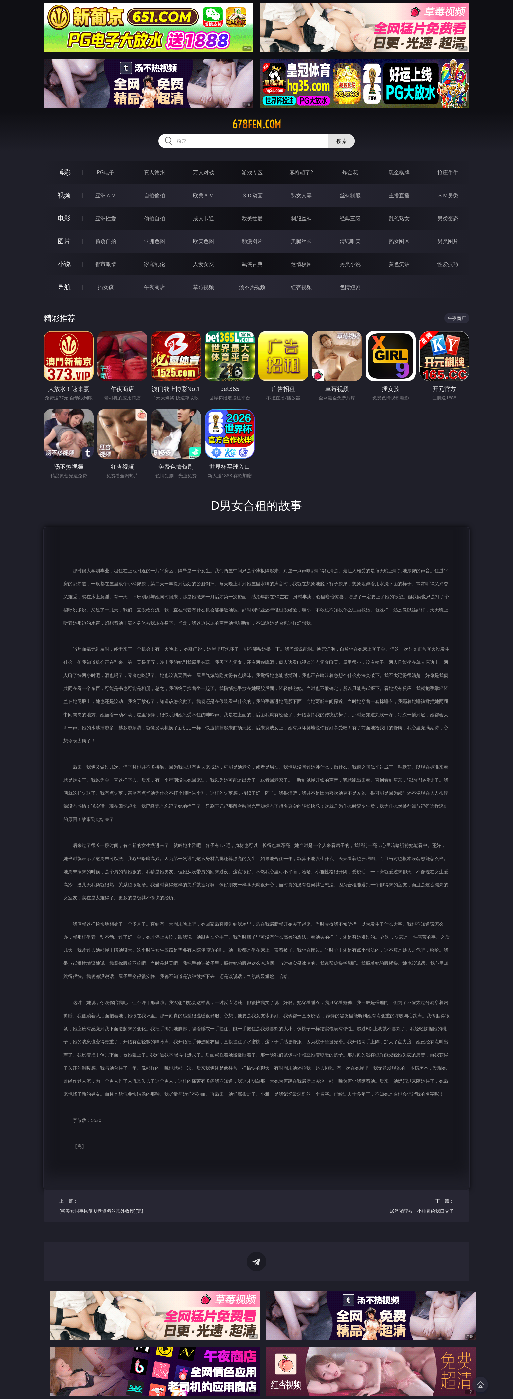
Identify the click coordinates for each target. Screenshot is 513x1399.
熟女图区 (399, 241)
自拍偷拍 (154, 195)
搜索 (341, 141)
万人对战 (203, 172)
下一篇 (411, 1207)
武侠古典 (252, 264)
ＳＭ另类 (447, 195)
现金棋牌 (399, 172)
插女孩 (106, 287)
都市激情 (105, 264)
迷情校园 (301, 264)
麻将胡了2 (301, 172)
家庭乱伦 (154, 264)
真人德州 (154, 172)
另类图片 (447, 241)
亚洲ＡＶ (105, 195)
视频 (64, 195)
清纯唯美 (350, 241)
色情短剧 (350, 287)
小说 (64, 263)
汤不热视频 (252, 287)
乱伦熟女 (399, 218)
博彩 (64, 172)
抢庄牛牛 (447, 172)
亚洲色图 (154, 241)
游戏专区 (252, 172)
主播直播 (399, 195)
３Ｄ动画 (252, 195)
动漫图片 (252, 241)
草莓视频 (203, 287)
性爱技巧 (447, 264)
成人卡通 (203, 218)
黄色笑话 (399, 264)
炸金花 (350, 172)
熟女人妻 (301, 195)
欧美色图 (203, 241)
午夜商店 (154, 287)
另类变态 (447, 218)
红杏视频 (301, 287)
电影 (64, 218)
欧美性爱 (252, 218)
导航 (64, 286)
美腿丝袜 (301, 241)
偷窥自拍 (105, 241)
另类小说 (350, 264)
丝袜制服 (350, 195)
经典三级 (350, 218)
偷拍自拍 (154, 218)
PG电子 (105, 172)
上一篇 (102, 1207)
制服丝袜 (301, 218)
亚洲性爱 (105, 218)
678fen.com (256, 124)
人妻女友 (203, 264)
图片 (64, 241)
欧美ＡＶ (203, 195)
